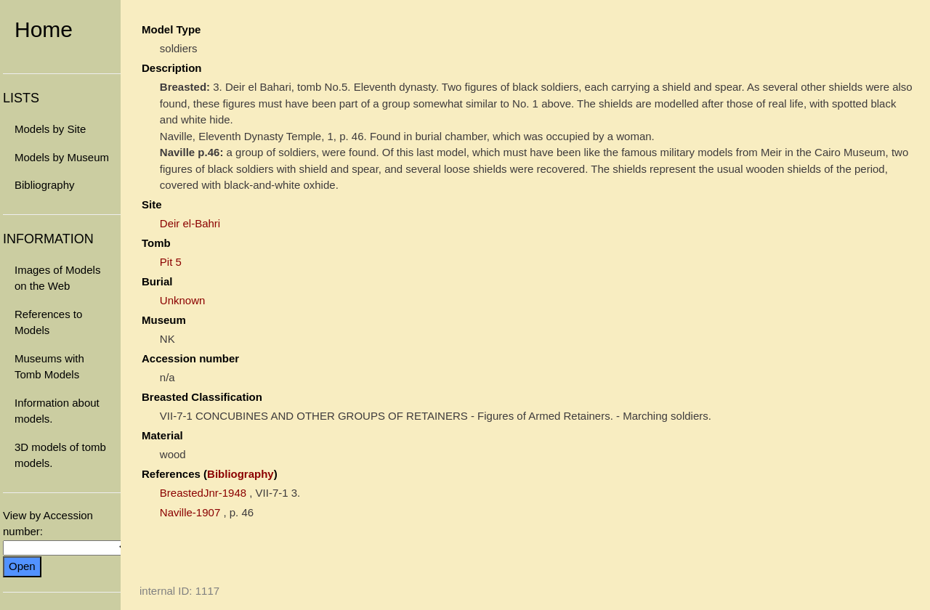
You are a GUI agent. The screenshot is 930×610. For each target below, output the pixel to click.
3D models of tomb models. (60, 455)
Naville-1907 (190, 512)
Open (22, 566)
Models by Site (50, 129)
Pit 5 (171, 262)
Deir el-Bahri (190, 223)
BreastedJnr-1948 (203, 493)
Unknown (183, 300)
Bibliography (45, 185)
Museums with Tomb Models (49, 366)
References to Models (48, 322)
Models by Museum (62, 157)
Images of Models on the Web (57, 278)
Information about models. (57, 411)
